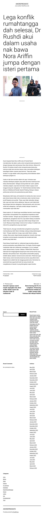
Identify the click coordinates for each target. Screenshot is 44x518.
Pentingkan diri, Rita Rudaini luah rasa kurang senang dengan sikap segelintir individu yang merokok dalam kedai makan (35, 328)
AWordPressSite (22, 4)
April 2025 (32, 394)
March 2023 (33, 442)
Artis (40, 273)
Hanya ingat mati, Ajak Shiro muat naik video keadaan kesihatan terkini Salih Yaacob (35, 336)
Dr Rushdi (39, 275)
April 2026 (32, 369)
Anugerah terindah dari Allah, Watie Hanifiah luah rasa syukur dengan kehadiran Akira (34, 343)
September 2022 (34, 453)
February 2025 (33, 398)
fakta (4, 481)
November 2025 (34, 380)
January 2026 (33, 375)
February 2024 (33, 419)
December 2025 (34, 377)
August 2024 (33, 407)
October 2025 (33, 382)
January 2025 (33, 401)
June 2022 (32, 459)
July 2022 (32, 457)
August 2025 (33, 386)
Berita (4, 479)
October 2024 (33, 403)
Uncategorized (6, 498)
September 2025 (34, 384)
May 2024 (32, 413)
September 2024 (34, 405)
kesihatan (5, 487)
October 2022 (33, 451)
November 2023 (34, 426)
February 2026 (33, 373)
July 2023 (32, 434)
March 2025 (33, 396)
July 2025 (32, 388)
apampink (6, 275)
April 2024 (32, 415)
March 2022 (33, 466)
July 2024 (32, 409)
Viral (4, 500)
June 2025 (32, 390)
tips (4, 496)
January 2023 (33, 447)
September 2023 (34, 430)
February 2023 (33, 445)
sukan (4, 494)
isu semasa (6, 485)
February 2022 (33, 468)
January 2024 (33, 421)
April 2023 (32, 440)
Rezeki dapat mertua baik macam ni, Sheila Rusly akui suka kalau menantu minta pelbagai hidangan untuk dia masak (35, 318)
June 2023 (32, 436)
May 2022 (32, 461)
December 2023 (34, 424)
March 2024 (33, 417)
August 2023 (33, 432)
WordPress (16, 512)
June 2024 (32, 411)
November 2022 (34, 449)
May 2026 (32, 367)
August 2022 (33, 455)
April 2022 (32, 463)
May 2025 (32, 392)
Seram (4, 492)
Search (5, 312)
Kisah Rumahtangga (8, 489)
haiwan (5, 483)
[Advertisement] (22, 110)
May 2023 (32, 438)
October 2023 (33, 428)
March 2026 (33, 371)
